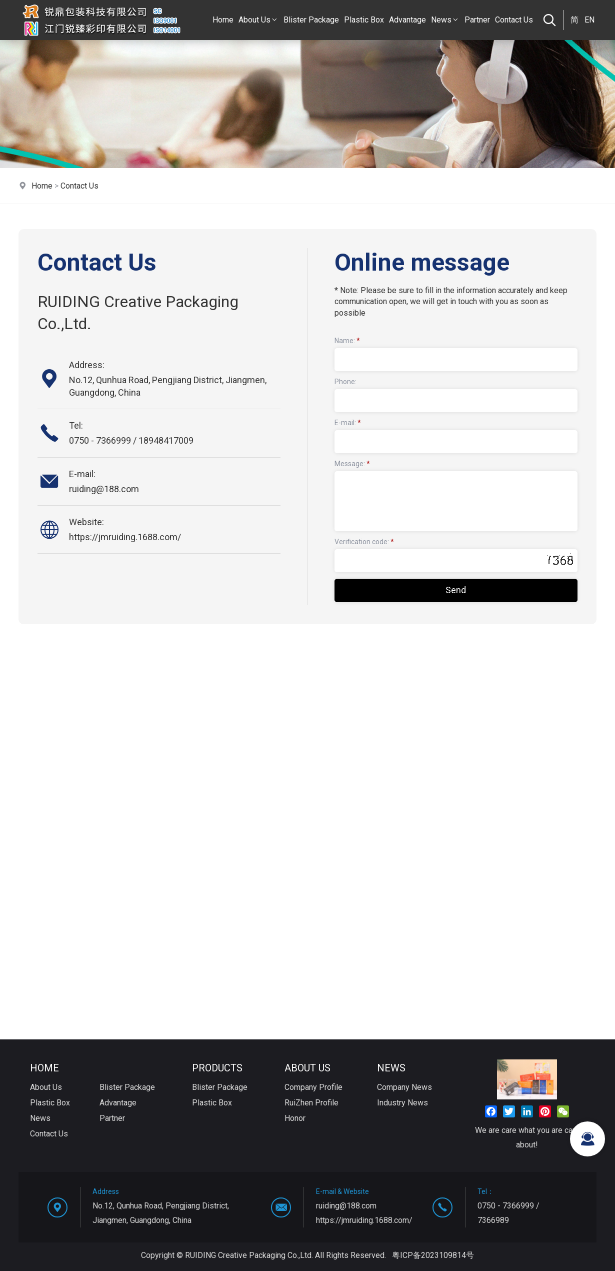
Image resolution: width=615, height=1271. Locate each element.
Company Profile (313, 1087)
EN (589, 20)
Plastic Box (364, 20)
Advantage (407, 20)
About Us (258, 20)
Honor (295, 1118)
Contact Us (514, 20)
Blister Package (311, 20)
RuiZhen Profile (311, 1102)
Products (217, 1068)
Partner (477, 20)
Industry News (402, 1102)
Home (223, 20)
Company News (404, 1087)
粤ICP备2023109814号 (433, 1255)
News (445, 20)
